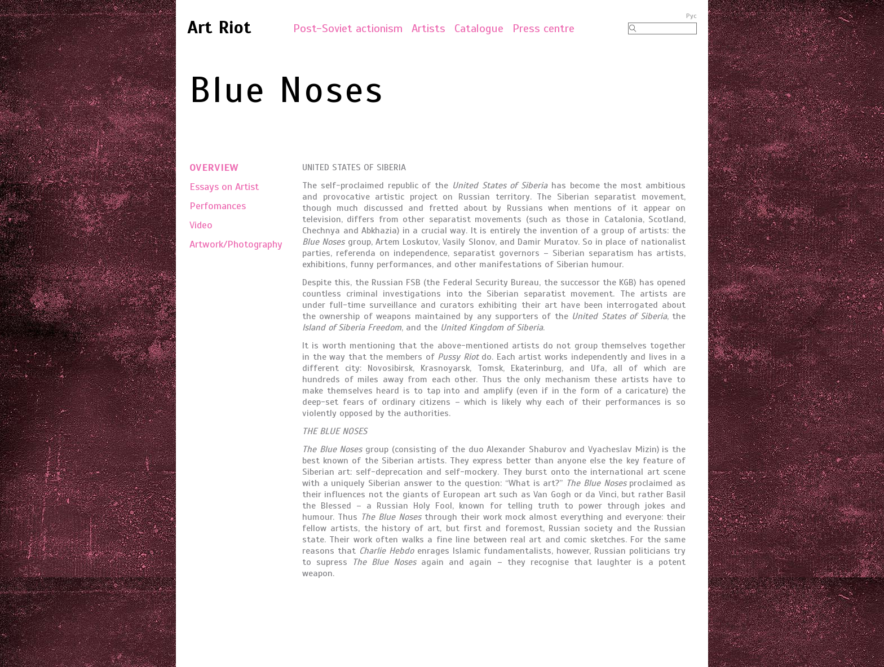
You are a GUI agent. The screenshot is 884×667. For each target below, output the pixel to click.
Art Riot (219, 27)
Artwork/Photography (235, 244)
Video (201, 225)
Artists (428, 28)
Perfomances (217, 206)
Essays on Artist (224, 186)
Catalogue (478, 28)
